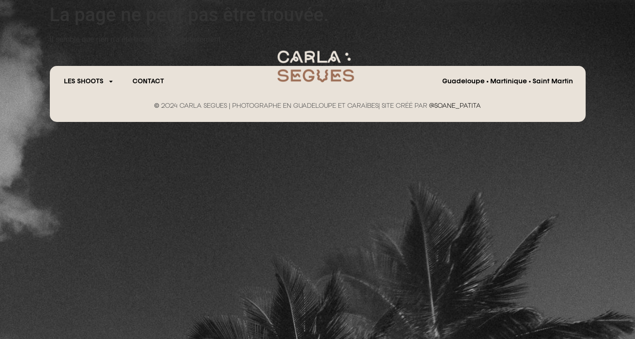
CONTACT (148, 81)
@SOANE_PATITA (455, 106)
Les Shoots (89, 81)
